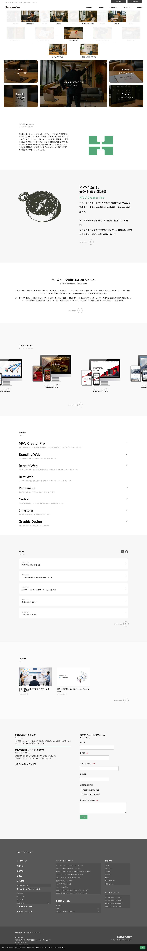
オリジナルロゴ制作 (62, 887)
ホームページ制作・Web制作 (28, 889)
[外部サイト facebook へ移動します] (126, 551)
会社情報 (108, 861)
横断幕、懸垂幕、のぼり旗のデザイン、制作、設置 (71, 893)
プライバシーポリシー (47, 948)
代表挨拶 (107, 865)
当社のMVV (108, 868)
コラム (19, 876)
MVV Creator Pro (22, 885)
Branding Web (21, 897)
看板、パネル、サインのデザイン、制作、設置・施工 (72, 890)
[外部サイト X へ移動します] (123, 551)
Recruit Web (21, 900)
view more (83, 242)
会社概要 (107, 871)
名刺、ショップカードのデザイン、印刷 (68, 878)
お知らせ (20, 866)
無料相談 (118, 2)
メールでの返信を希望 (91, 794)
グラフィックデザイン (65, 861)
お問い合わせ (109, 884)
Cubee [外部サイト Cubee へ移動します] (58, 908)
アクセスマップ (110, 881)
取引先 (107, 878)
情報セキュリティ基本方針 (113, 906)
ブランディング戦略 (24, 907)
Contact (139, 7)
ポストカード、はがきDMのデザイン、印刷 (69, 874)
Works (101, 7)
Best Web (20, 893)
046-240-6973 (25, 764)
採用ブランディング (24, 912)
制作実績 (20, 871)
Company (113, 7)
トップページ (22, 861)
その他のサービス (63, 901)
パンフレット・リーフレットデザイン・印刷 (69, 865)
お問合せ (135, 2)
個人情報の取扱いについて (113, 897)
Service (89, 7)
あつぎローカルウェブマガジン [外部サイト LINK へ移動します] (65, 912)
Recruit (127, 7)
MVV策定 (21, 881)
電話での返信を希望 (90, 790)
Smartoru (58, 905)
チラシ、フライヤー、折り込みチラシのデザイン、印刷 (73, 871)
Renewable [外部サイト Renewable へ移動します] (20, 903)
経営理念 (107, 874)
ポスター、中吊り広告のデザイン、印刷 (68, 868)
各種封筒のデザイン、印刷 (64, 881)
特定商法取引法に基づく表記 (114, 900)
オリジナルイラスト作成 (63, 884)
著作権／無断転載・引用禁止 (114, 903)
